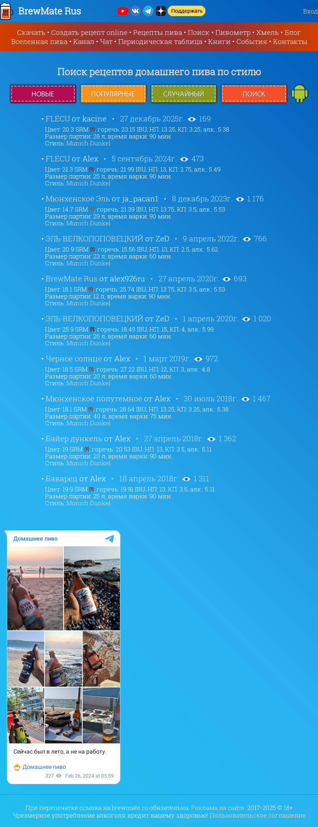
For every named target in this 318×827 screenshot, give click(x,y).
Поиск (199, 32)
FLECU (58, 118)
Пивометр (233, 32)
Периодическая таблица (160, 41)
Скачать (31, 32)
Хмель (267, 32)
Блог (293, 32)
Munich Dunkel (88, 143)
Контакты (290, 41)
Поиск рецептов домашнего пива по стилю (159, 71)
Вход (310, 11)
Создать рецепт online (89, 32)
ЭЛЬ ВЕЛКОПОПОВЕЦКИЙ (94, 238)
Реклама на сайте (217, 807)
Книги (219, 41)
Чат (106, 41)
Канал (83, 41)
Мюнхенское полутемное (94, 398)
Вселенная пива (39, 41)
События (251, 41)
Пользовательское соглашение (258, 815)
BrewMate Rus (72, 278)
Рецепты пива (157, 32)
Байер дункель (74, 438)
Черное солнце (74, 358)
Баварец (62, 478)
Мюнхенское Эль (78, 198)
